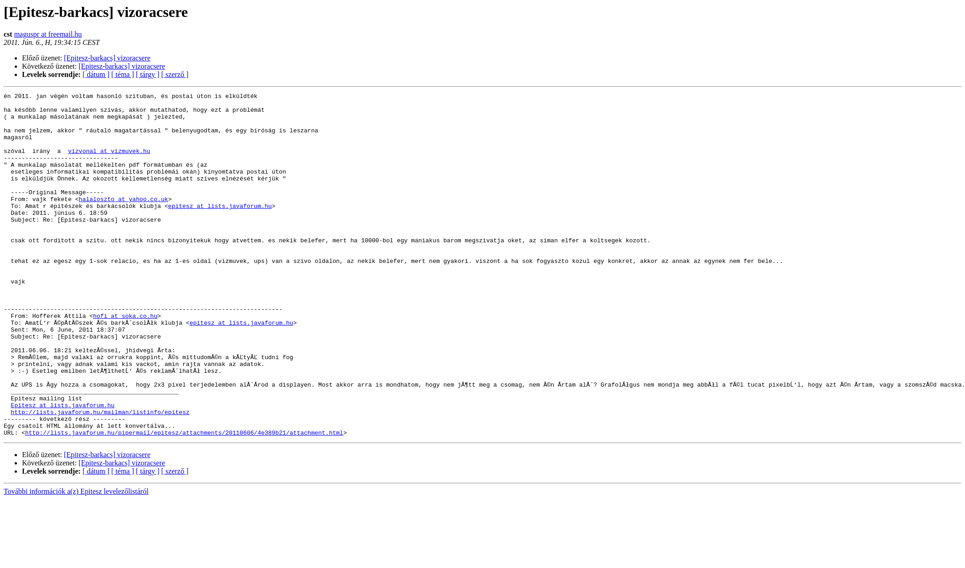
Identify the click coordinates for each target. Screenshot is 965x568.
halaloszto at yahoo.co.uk (123, 221)
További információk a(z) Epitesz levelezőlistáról (76, 560)
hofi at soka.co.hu (125, 361)
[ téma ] (122, 74)
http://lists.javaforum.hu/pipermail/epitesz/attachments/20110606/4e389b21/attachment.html (184, 501)
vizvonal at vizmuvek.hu (109, 163)
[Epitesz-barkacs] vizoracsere (107, 58)
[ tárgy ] (147, 74)
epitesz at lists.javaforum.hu (220, 229)
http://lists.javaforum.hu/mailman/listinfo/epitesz (100, 476)
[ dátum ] (96, 74)
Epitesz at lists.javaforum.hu (63, 468)
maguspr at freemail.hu (48, 34)
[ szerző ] (175, 74)
